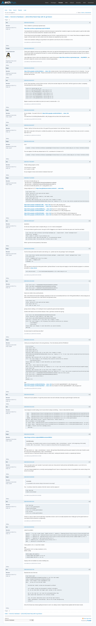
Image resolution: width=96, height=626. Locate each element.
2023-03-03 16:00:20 (29, 477)
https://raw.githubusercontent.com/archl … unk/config (49, 188)
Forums (61, 2)
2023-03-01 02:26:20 (29, 281)
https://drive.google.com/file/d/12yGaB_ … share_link (37, 206)
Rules (10, 10)
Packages (53, 2)
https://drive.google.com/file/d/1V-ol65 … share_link (37, 204)
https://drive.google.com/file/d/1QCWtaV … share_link (37, 385)
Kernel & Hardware (17, 17)
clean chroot (34, 268)
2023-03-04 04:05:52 (29, 527)
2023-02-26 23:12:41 (29, 141)
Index (6, 10)
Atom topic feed (87, 618)
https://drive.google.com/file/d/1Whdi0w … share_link (37, 210)
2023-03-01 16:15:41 (29, 339)
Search (15, 10)
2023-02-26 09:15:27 (29, 48)
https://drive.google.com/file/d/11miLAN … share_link (37, 214)
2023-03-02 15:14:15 (29, 406)
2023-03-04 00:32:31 (29, 501)
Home (46, 2)
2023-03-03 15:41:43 (29, 462)
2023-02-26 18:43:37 (29, 125)
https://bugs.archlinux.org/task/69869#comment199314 (38, 437)
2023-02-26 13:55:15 (29, 68)
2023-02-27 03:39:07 (29, 161)
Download (91, 2)
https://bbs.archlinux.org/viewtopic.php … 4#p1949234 (73, 57)
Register (20, 10)
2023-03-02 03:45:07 (29, 394)
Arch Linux (9, 2)
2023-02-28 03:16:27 (29, 220)
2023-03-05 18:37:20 (29, 569)
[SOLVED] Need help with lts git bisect (39, 17)
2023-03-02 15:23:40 (29, 434)
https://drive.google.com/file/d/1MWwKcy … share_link (38, 209)
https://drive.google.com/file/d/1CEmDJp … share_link (38, 384)
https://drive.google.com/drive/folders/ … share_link (37, 71)
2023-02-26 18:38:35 (29, 110)
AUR (84, 2)
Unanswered (88, 12)
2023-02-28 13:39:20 (29, 248)
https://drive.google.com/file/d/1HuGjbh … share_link (37, 213)
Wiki (66, 2)
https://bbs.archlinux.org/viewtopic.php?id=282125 (37, 28)
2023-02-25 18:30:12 (29, 22)
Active (82, 12)
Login (25, 10)
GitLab (72, 2)
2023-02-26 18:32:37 (29, 80)
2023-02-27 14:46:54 (29, 178)
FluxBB (89, 620)
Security (78, 2)
